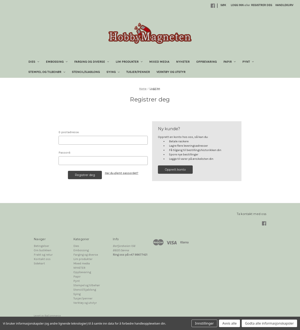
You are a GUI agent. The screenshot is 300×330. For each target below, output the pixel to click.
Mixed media (159, 62)
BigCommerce (53, 315)
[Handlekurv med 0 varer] (284, 5)
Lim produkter (129, 62)
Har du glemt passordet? (121, 173)
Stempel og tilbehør (46, 72)
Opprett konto (175, 169)
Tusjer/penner (138, 72)
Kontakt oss (42, 259)
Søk (223, 5)
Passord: (65, 152)
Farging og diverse (91, 62)
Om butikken (42, 250)
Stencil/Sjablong (86, 72)
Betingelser (41, 246)
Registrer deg (261, 5)
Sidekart (39, 263)
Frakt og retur (43, 254)
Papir (229, 62)
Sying (113, 72)
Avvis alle (229, 323)
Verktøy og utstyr (170, 72)
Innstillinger (204, 323)
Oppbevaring (206, 62)
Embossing (57, 62)
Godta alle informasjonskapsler (269, 323)
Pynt (248, 62)
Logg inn (237, 5)
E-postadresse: (69, 132)
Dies (33, 62)
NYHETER (183, 62)
